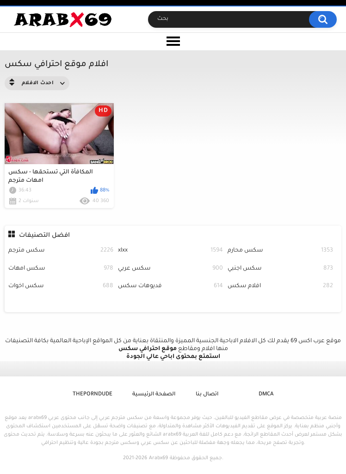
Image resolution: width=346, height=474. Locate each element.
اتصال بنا (207, 395)
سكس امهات (60, 269)
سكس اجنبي (280, 269)
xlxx (170, 251)
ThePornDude (92, 395)
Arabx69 (158, 458)
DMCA (266, 395)
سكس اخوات (60, 286)
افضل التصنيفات (44, 235)
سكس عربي (170, 269)
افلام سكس (280, 286)
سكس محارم (280, 251)
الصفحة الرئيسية (153, 395)
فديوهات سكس (170, 286)
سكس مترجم (60, 251)
